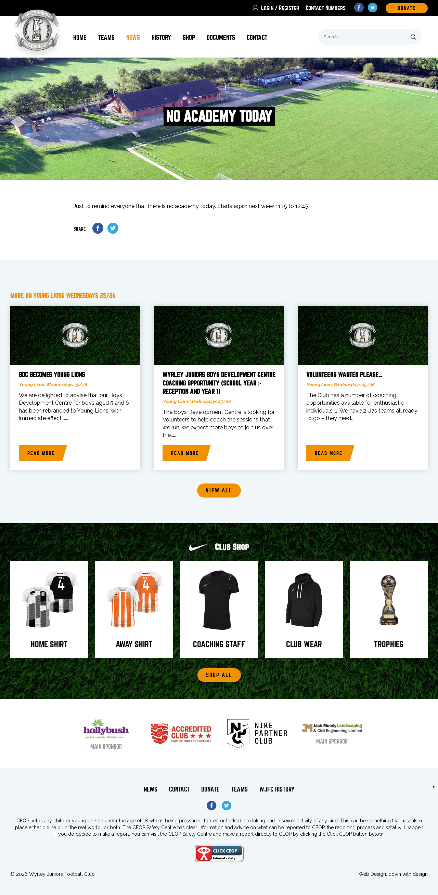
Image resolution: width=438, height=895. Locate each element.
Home (80, 37)
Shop (189, 37)
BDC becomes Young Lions (52, 375)
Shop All (219, 675)
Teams (106, 37)
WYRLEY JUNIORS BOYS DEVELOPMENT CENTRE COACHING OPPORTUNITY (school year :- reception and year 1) (219, 383)
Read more (41, 453)
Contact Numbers (326, 8)
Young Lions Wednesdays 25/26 (53, 384)
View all (219, 490)
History (161, 37)
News (133, 37)
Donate (210, 789)
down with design (408, 874)
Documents (221, 37)
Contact (257, 37)
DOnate (407, 8)
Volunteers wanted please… (344, 375)
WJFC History (277, 789)
